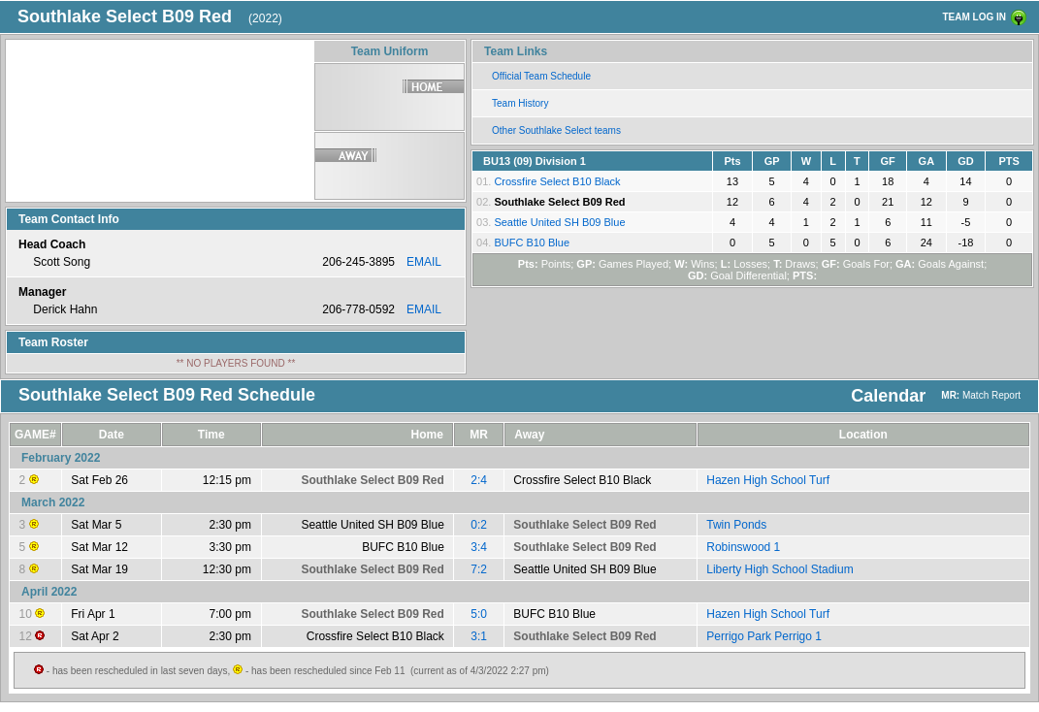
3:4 (479, 547)
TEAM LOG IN (974, 17)
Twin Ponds (736, 525)
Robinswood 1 (743, 547)
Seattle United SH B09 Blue (559, 222)
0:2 (479, 525)
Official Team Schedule (541, 76)
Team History (520, 103)
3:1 (479, 636)
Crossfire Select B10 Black (557, 181)
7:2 (479, 569)
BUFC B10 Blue (531, 242)
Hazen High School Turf (767, 480)
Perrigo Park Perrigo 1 (764, 636)
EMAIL (423, 262)
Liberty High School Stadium (779, 569)
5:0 (479, 614)
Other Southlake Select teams (556, 130)
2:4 (479, 480)
